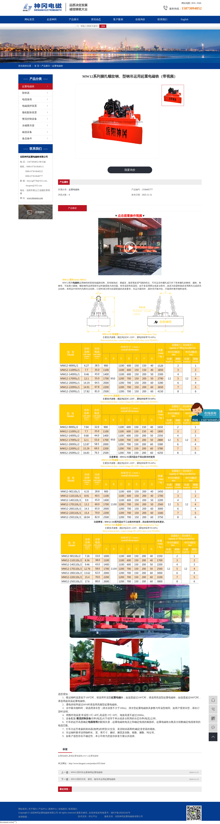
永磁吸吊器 (28, 125)
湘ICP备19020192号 (120, 813)
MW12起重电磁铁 (91, 756)
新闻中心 (52, 809)
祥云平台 (93, 816)
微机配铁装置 (29, 112)
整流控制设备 (29, 119)
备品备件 (27, 138)
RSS (193, 3)
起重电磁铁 (57, 66)
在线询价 (140, 19)
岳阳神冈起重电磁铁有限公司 (129, 816)
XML (199, 3)
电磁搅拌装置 (29, 106)
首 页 (36, 66)
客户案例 (118, 19)
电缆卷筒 (27, 99)
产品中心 (42, 809)
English (184, 19)
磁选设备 (27, 132)
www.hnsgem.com (35, 198)
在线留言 (63, 809)
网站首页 (29, 19)
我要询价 (129, 169)
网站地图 (186, 3)
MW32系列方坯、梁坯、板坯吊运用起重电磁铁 (93, 779)
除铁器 (25, 93)
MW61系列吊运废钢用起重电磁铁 (87, 772)
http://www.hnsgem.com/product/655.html (87, 763)
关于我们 (32, 809)
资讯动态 (96, 19)
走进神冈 (52, 19)
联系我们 (162, 19)
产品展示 (74, 19)
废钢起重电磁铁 (75, 756)
